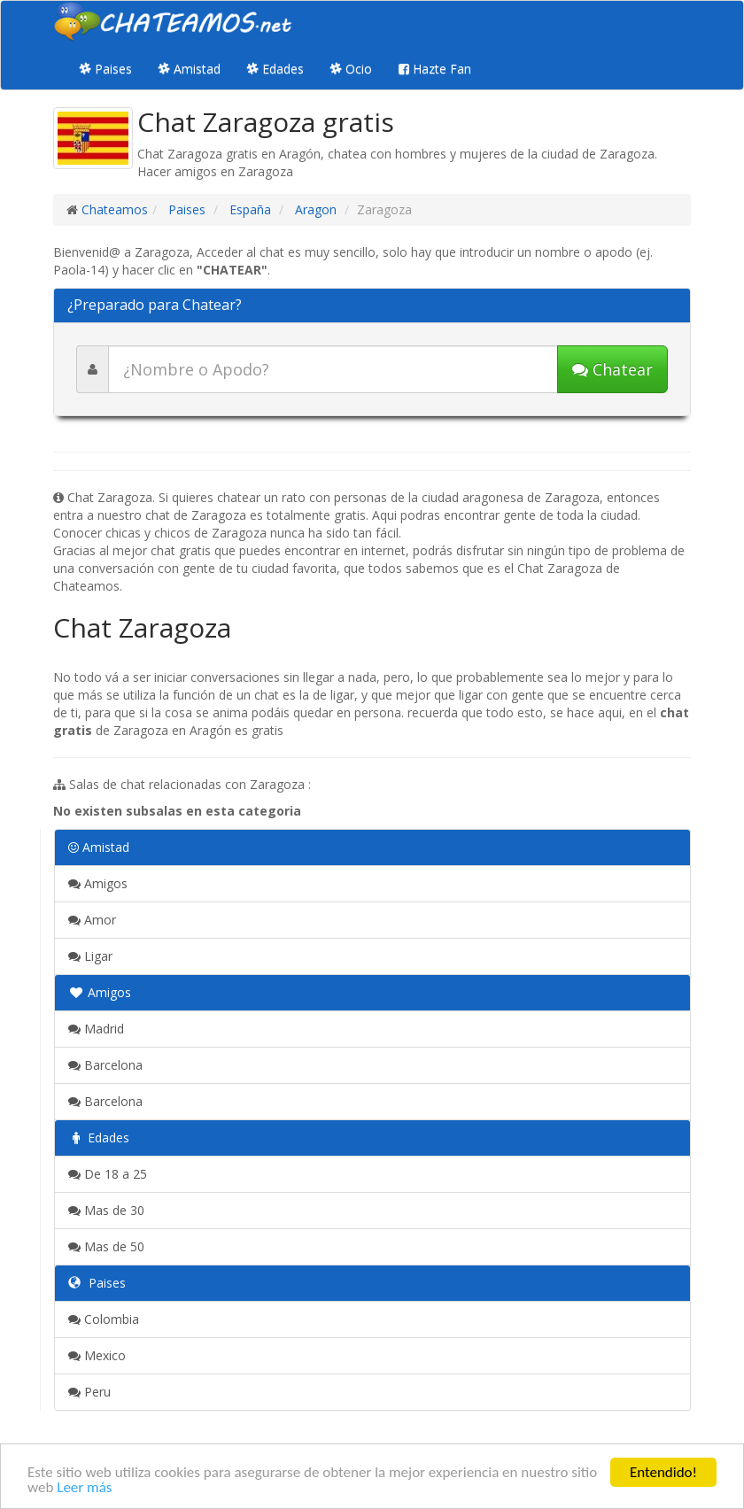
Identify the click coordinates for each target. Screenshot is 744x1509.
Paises (106, 68)
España (248, 209)
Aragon (314, 209)
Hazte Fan (435, 68)
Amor (92, 919)
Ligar (90, 956)
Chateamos (114, 209)
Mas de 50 (106, 1246)
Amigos (98, 883)
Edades (275, 68)
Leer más (84, 1488)
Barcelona (105, 1064)
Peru (89, 1391)
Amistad (190, 68)
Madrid (96, 1028)
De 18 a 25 (107, 1173)
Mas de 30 (106, 1210)
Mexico (97, 1355)
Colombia (103, 1319)
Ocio (351, 68)
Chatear (612, 369)
